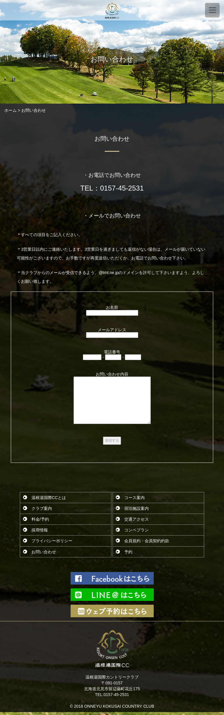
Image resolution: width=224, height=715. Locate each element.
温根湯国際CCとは (49, 497)
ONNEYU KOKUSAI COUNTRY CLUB (119, 706)
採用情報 (40, 530)
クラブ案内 (42, 508)
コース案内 (134, 497)
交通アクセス (136, 519)
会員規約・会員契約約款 (146, 540)
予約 (128, 552)
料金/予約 (40, 519)
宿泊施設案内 (136, 508)
